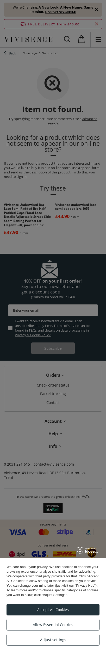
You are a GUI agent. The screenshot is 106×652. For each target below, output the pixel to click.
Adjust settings (53, 639)
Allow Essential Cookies (53, 624)
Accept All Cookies (53, 609)
